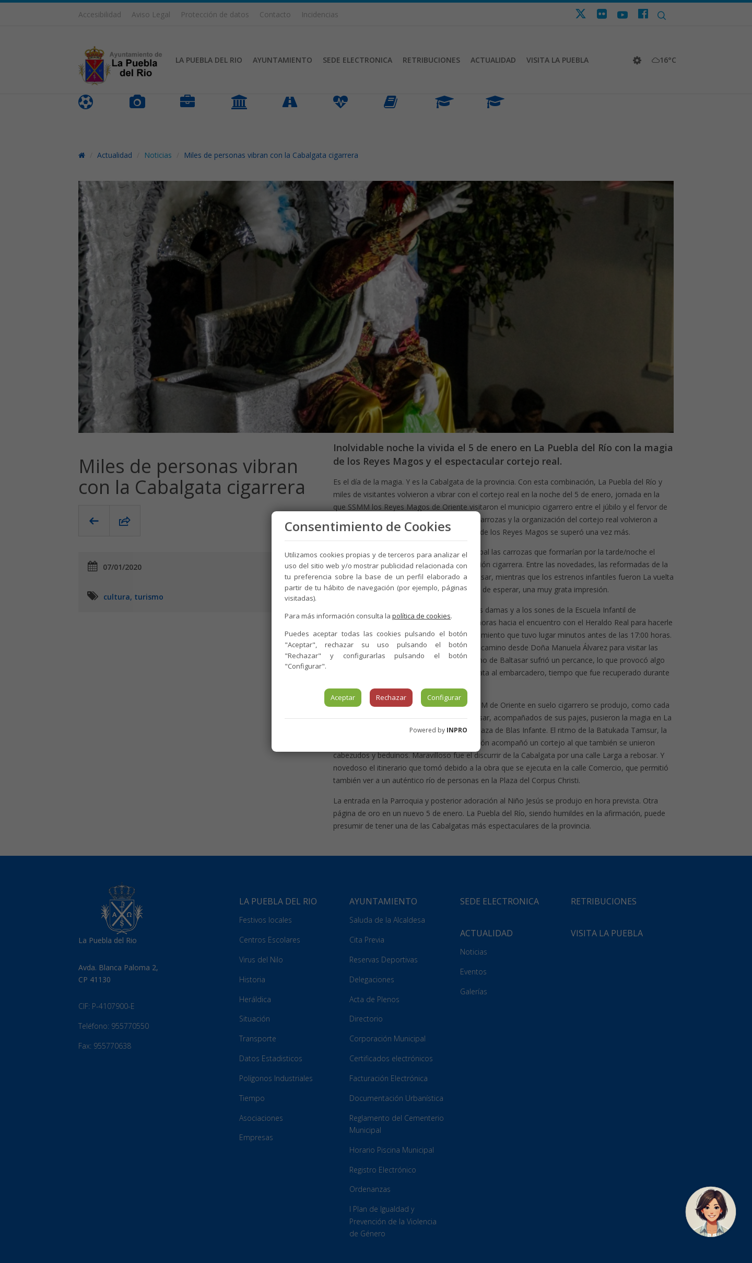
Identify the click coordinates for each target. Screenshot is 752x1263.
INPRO (456, 730)
